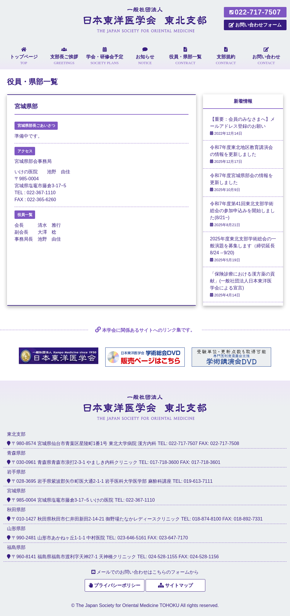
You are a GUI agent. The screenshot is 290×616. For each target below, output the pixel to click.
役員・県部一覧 (32, 82)
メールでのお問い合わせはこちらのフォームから (148, 572)
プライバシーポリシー (117, 585)
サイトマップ (179, 585)
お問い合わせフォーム (255, 24)
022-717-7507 (255, 12)
